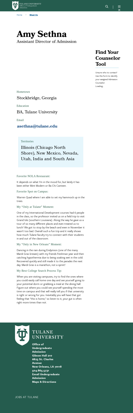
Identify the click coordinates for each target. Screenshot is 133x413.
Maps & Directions (44, 382)
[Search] (106, 7)
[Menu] (119, 6)
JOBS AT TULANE (27, 397)
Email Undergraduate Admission (46, 376)
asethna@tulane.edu (37, 126)
